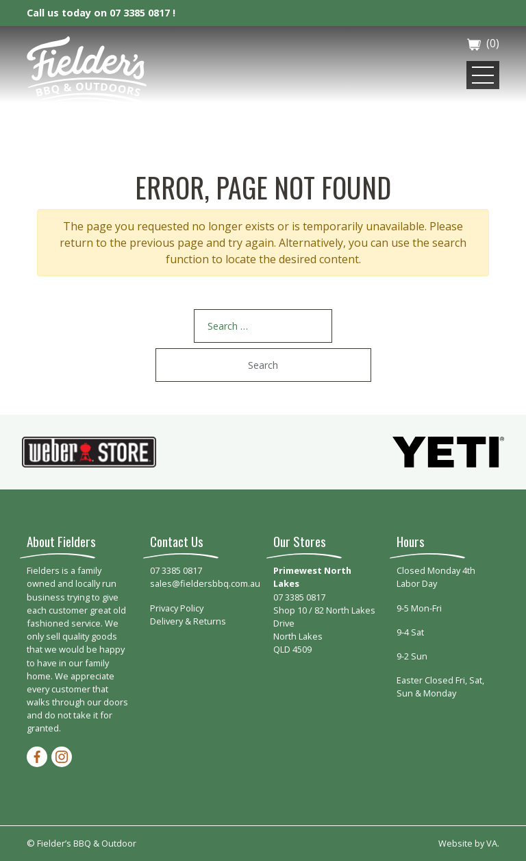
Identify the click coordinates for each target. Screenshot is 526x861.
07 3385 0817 (176, 570)
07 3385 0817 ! (142, 12)
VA (491, 843)
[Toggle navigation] (482, 75)
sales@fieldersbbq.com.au (205, 583)
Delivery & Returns (188, 621)
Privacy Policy (176, 608)
